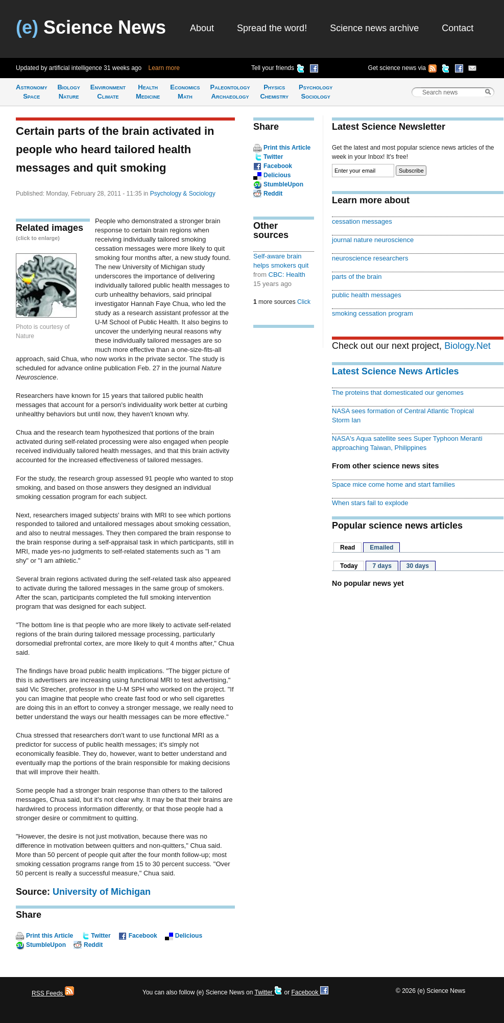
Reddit (93, 944)
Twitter (100, 935)
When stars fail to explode (370, 503)
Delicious (188, 935)
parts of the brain (356, 276)
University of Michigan (102, 892)
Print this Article (49, 935)
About (202, 28)
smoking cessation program (372, 313)
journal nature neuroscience (373, 240)
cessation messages (362, 221)
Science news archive (374, 28)
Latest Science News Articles (395, 371)
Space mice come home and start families (393, 484)
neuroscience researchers (370, 258)
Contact (457, 28)
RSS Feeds (53, 993)
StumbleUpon (46, 944)
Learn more (164, 68)
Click (303, 301)
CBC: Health (287, 274)
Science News (91, 27)
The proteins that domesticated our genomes (398, 392)
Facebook (143, 935)
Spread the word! (272, 28)
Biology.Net (467, 346)
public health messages (366, 295)
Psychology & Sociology (182, 193)
